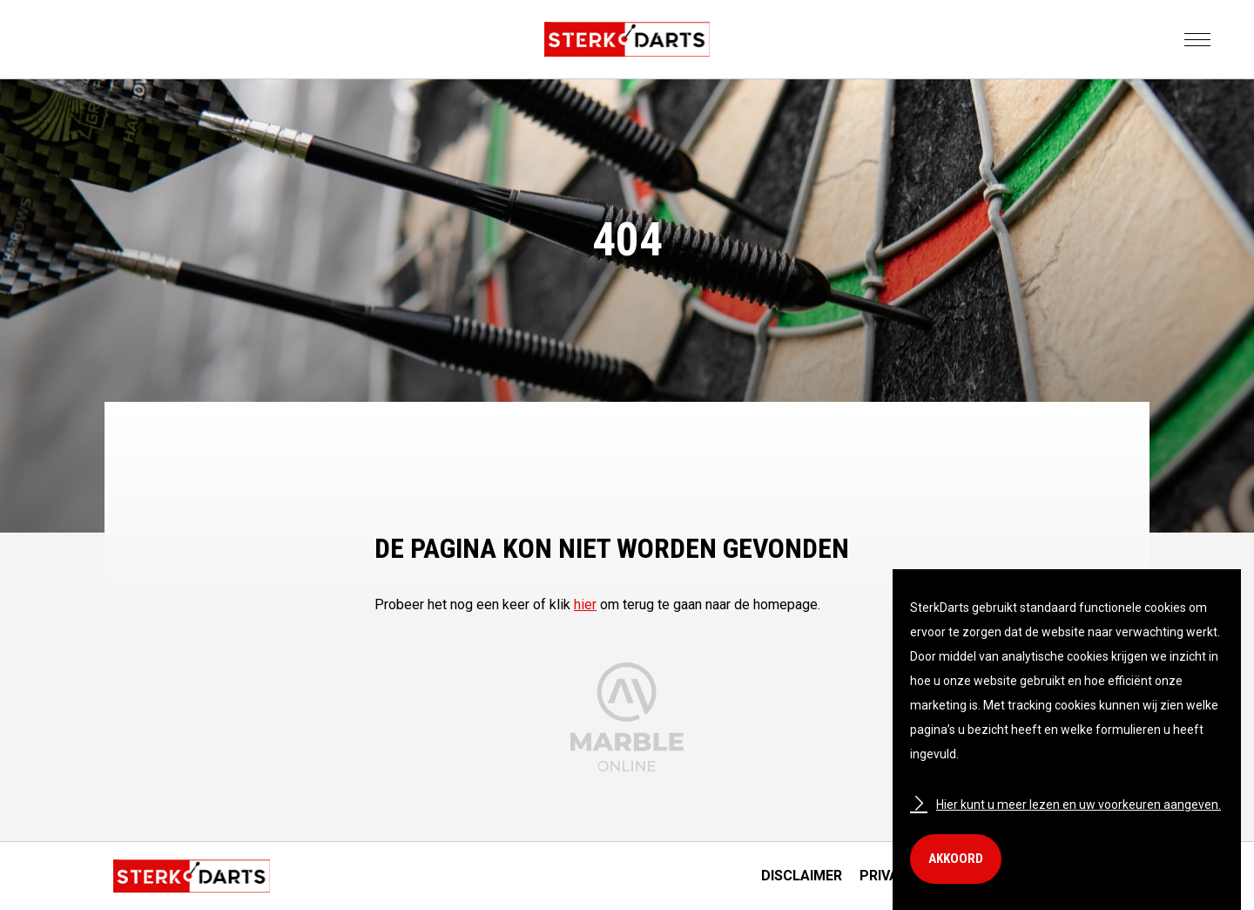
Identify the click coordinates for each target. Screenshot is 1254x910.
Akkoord (955, 858)
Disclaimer (801, 875)
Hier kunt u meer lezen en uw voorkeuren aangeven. (1065, 804)
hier (585, 604)
